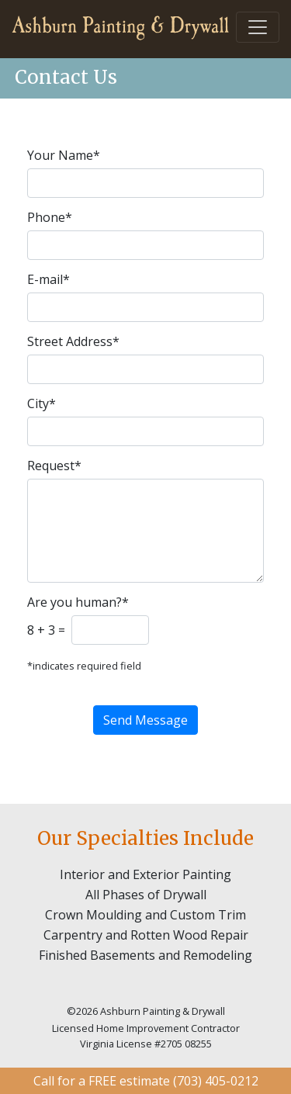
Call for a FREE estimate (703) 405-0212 (145, 1080)
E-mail (48, 279)
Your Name (63, 155)
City (41, 403)
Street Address (73, 341)
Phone (49, 217)
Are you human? (78, 602)
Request (54, 466)
